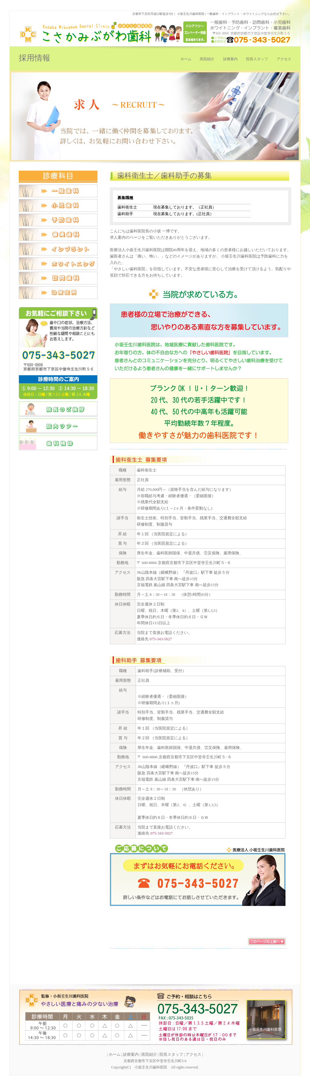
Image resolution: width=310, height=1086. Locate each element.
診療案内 (230, 59)
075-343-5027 (161, 639)
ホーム (185, 59)
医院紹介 (207, 59)
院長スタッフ (257, 59)
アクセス (284, 59)
